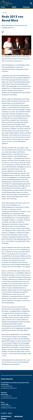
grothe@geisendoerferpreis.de (9, 388)
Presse (3, 419)
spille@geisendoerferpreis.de (8, 407)
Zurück (4, 12)
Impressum (18, 416)
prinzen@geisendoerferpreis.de (9, 398)
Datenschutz (6, 416)
